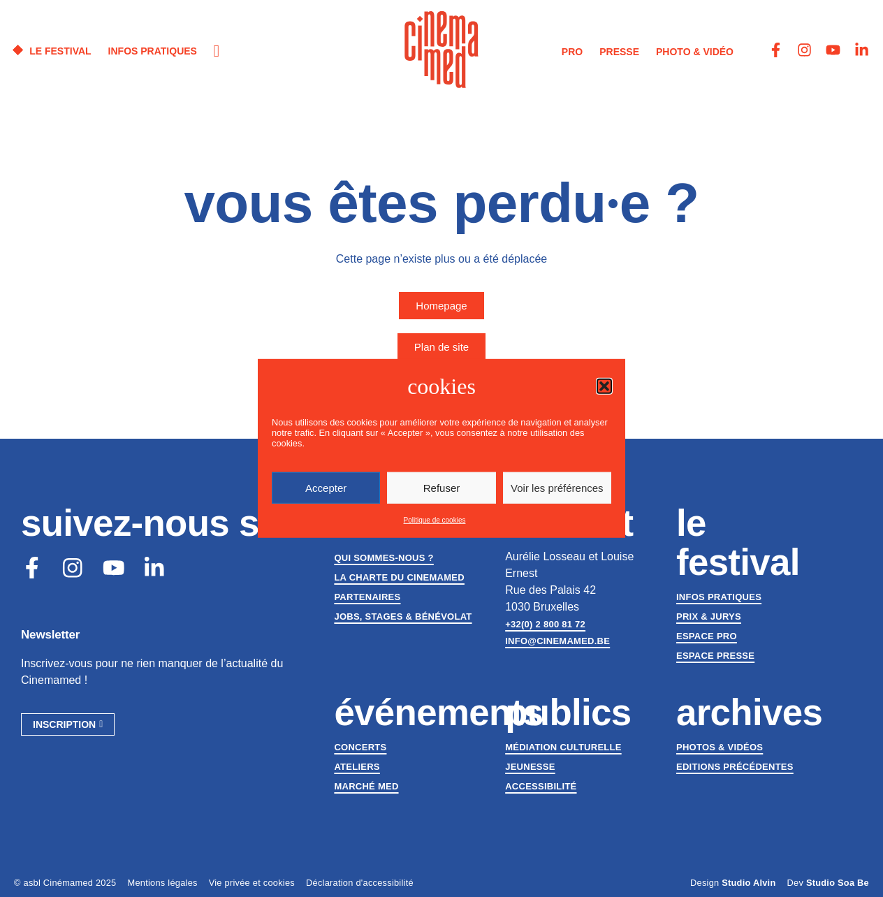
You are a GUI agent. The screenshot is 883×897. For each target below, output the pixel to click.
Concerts (360, 747)
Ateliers (356, 766)
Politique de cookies (435, 520)
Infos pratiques (718, 597)
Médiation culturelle (563, 747)
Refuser (441, 488)
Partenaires (367, 597)
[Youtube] (114, 568)
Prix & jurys (708, 616)
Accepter (325, 488)
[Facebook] (32, 568)
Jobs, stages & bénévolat (403, 616)
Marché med (366, 786)
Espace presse (715, 655)
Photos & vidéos (719, 747)
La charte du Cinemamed (399, 577)
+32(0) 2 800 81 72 (545, 624)
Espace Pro (706, 636)
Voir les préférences (557, 488)
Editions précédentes (735, 766)
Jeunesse (530, 766)
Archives (749, 712)
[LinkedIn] (156, 568)
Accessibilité (540, 786)
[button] (604, 386)
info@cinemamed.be (557, 641)
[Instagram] (73, 568)
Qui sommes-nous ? (383, 558)
